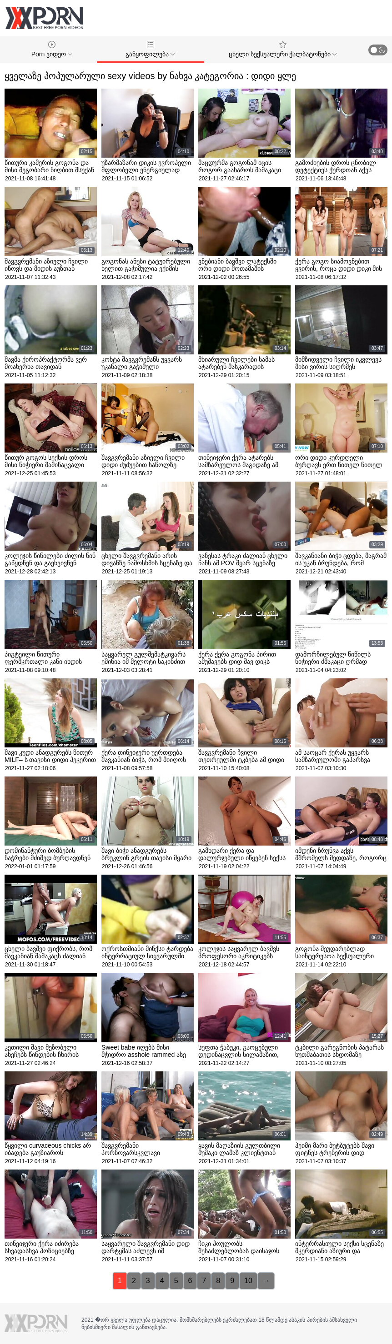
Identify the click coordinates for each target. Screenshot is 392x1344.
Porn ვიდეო (51, 49)
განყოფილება (150, 49)
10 (248, 1280)
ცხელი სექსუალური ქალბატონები (283, 49)
